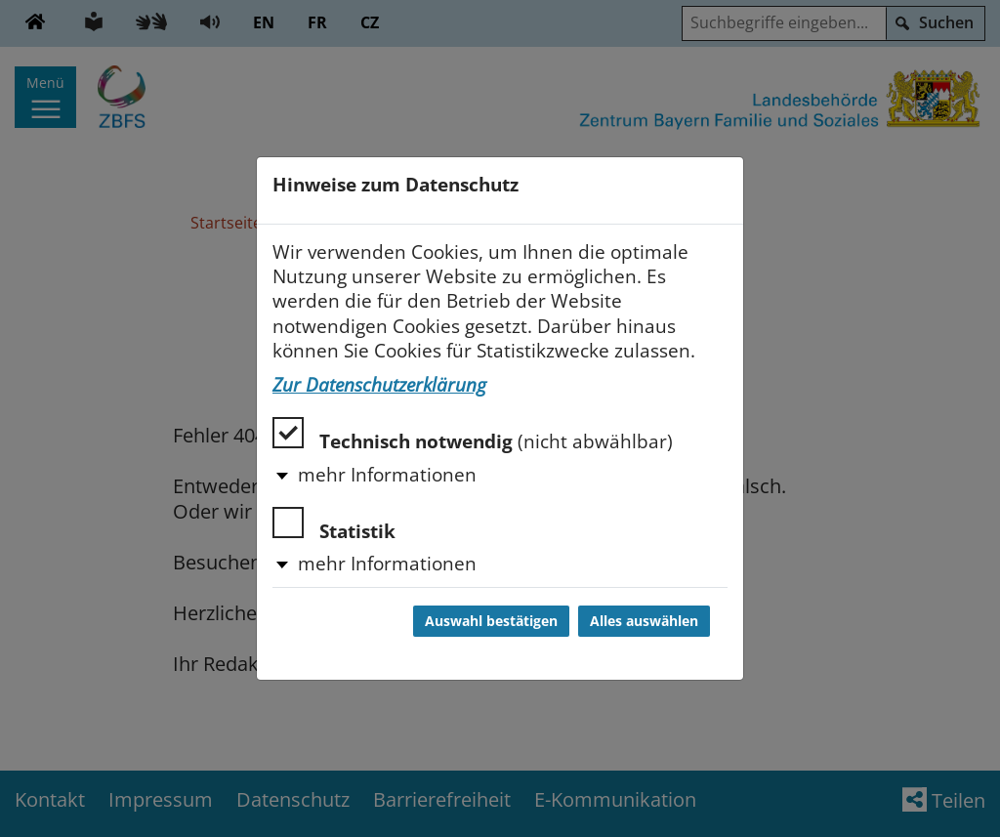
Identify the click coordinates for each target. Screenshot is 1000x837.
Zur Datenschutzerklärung (379, 385)
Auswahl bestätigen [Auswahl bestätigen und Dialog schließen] (491, 621)
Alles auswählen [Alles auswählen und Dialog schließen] (644, 621)
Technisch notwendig (472, 435)
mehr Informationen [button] (387, 474)
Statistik (334, 525)
